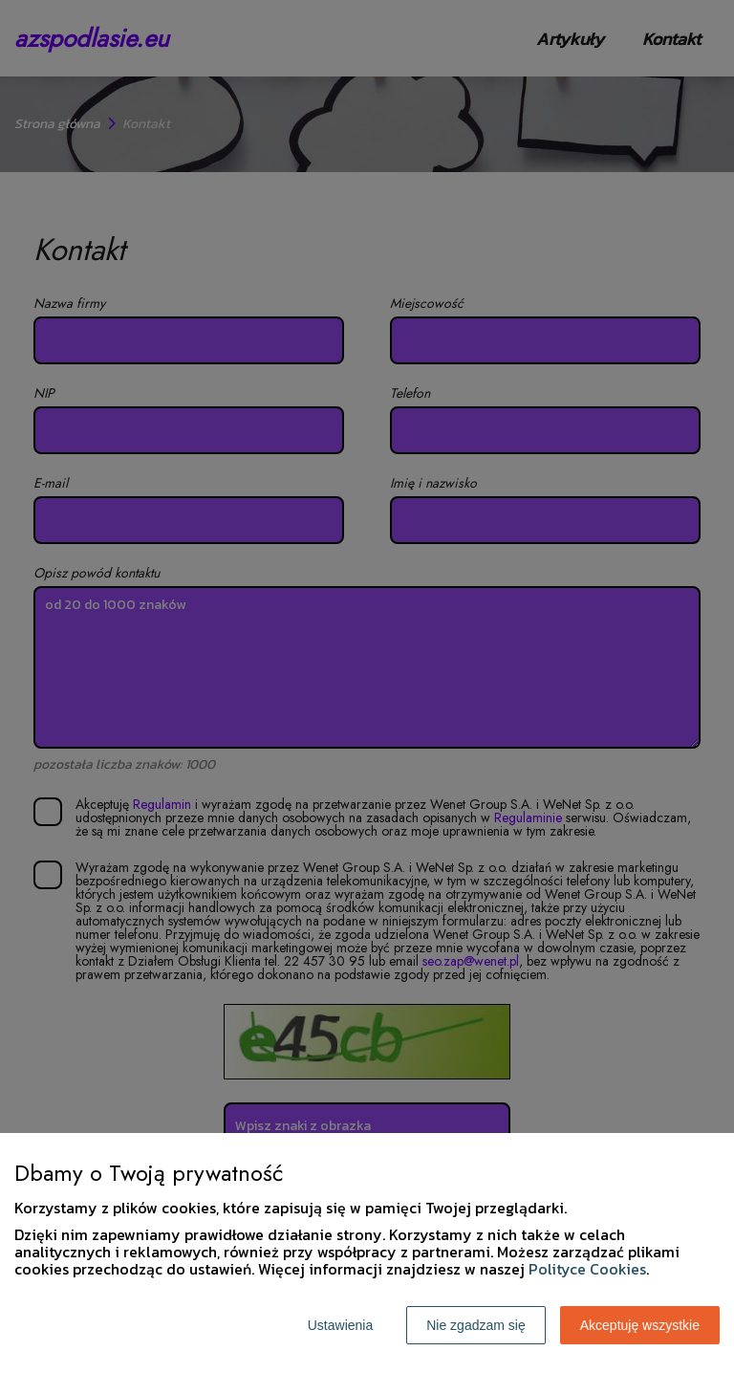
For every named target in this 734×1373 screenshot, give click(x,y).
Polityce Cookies (587, 1268)
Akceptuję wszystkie (640, 1325)
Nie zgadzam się (476, 1325)
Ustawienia (340, 1325)
